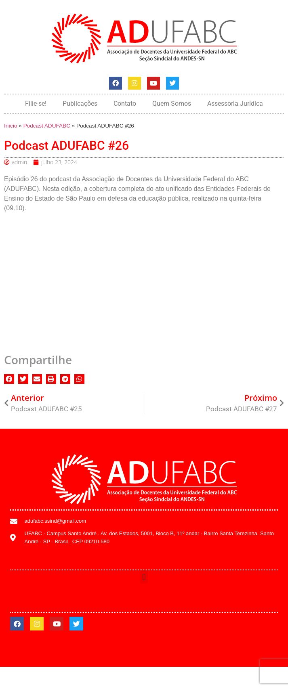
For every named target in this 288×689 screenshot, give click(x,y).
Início (10, 126)
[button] (9, 379)
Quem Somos (171, 103)
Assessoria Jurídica (235, 103)
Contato (125, 103)
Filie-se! (35, 103)
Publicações (80, 103)
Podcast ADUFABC (46, 126)
